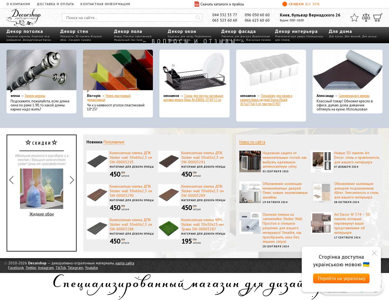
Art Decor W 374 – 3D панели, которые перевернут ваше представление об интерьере (352, 223)
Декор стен (74, 31)
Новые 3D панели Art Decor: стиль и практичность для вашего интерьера (356, 157)
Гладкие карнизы (18, 36)
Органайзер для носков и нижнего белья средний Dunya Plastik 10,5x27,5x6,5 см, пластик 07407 (266, 99)
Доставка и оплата (55, 4)
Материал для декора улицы (132, 166)
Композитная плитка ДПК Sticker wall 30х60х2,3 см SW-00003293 (131, 157)
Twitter (30, 267)
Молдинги (67, 36)
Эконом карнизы (35, 95)
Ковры (118, 36)
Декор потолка (24, 31)
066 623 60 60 (257, 20)
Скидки (301, 4)
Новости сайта (252, 141)
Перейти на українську (341, 278)
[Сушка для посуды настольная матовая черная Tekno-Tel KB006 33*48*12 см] (194, 71)
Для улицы (369, 36)
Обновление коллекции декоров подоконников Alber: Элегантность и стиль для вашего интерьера (356, 190)
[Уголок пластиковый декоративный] (118, 71)
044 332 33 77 (224, 14)
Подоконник (202, 36)
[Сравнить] (366, 18)
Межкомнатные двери (290, 36)
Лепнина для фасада (236, 36)
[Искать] (198, 17)
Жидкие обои (41, 192)
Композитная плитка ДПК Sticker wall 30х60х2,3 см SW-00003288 (131, 224)
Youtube (91, 267)
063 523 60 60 (224, 20)
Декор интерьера (296, 31)
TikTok (60, 267)
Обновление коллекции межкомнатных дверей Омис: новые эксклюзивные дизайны (285, 190)
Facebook (16, 267)
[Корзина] (378, 18)
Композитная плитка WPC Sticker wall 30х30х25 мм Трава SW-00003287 (202, 224)
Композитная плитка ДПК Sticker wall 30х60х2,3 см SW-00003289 (202, 191)
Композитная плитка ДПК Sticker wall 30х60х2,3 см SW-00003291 (202, 157)
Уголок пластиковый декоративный (108, 97)
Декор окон (182, 31)
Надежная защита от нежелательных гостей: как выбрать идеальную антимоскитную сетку (285, 159)
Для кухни (336, 36)
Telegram (75, 267)
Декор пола (128, 31)
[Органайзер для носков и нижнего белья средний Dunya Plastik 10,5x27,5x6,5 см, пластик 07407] (271, 71)
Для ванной (352, 36)
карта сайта (125, 263)
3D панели (82, 36)
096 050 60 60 (257, 14)
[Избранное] (354, 18)
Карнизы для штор (180, 36)
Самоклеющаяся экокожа (354, 95)
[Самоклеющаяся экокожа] (348, 71)
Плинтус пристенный (137, 36)
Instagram (46, 267)
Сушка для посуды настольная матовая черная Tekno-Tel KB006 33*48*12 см (193, 97)
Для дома (340, 31)
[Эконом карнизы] (41, 71)
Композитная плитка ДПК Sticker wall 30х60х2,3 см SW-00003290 (131, 191)
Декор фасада (238, 31)
